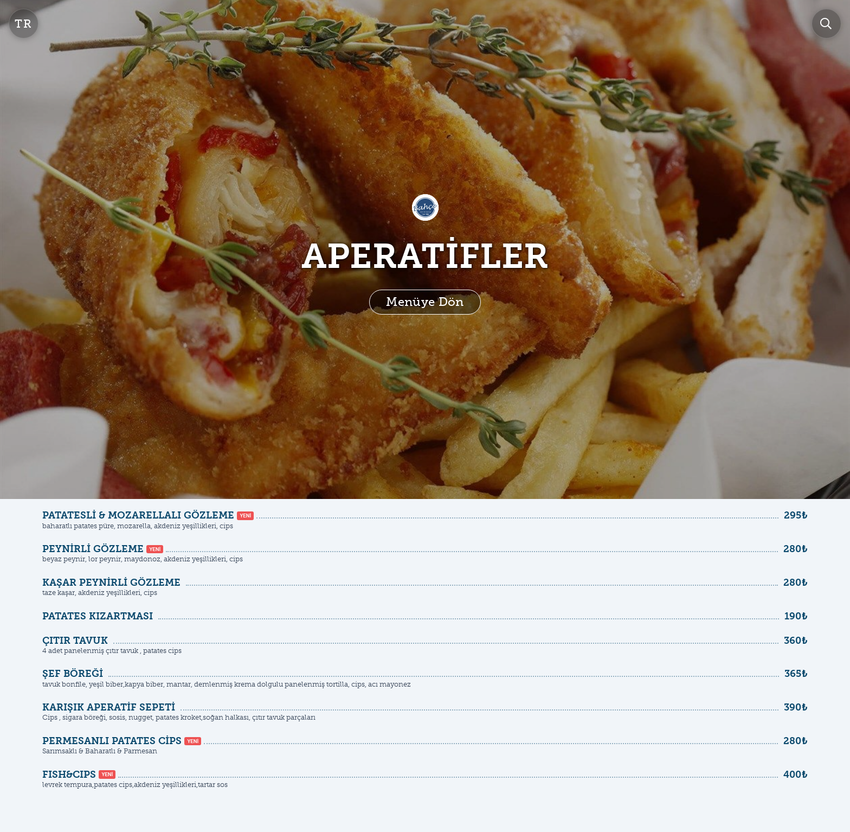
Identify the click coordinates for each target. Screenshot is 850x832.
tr (24, 23)
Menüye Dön (424, 302)
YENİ (245, 516)
